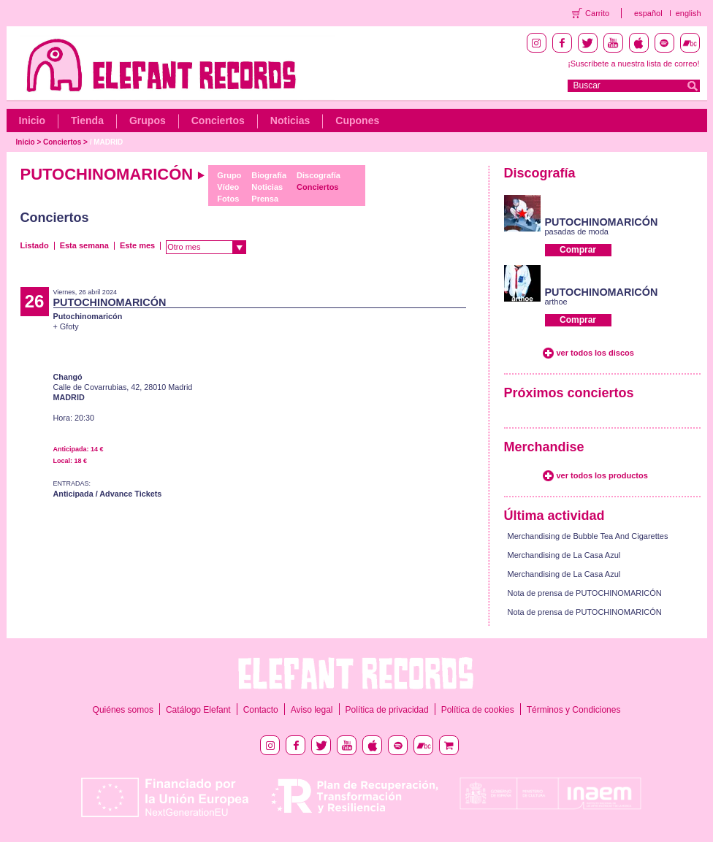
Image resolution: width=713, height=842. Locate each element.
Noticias (290, 120)
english (688, 13)
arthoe (556, 301)
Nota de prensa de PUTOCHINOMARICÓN (585, 593)
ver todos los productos (602, 475)
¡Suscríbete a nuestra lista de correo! (633, 63)
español (648, 13)
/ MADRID (106, 142)
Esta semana (84, 245)
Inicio (32, 120)
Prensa (264, 198)
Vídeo (228, 187)
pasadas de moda (577, 231)
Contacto (260, 710)
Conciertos (218, 120)
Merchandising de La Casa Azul (564, 555)
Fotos (228, 198)
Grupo (229, 175)
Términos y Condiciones (574, 710)
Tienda (87, 120)
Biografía (268, 175)
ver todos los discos (595, 352)
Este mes (137, 245)
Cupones (357, 120)
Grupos (147, 120)
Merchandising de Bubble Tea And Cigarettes (588, 536)
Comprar (578, 250)
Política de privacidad (387, 710)
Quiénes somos (123, 710)
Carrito (597, 13)
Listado (34, 245)
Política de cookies (477, 710)
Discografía (318, 175)
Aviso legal (312, 710)
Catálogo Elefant (198, 710)
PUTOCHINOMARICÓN (601, 222)
